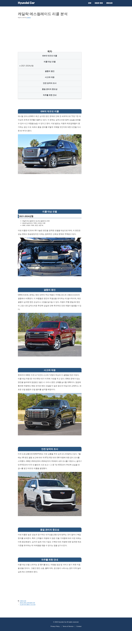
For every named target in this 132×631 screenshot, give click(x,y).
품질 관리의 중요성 (49, 89)
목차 (49, 51)
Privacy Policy (55, 626)
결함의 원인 (49, 71)
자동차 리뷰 (23, 601)
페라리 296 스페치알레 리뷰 (27, 602)
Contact (78, 626)
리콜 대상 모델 (50, 61)
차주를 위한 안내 (49, 95)
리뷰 (89, 3)
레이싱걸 (109, 3)
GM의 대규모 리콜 (49, 55)
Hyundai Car (26, 3)
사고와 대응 (49, 77)
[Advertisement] (50, 32)
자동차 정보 (99, 3)
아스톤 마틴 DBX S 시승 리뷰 (27, 604)
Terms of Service (68, 626)
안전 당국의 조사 (49, 83)
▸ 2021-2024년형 (27, 65)
